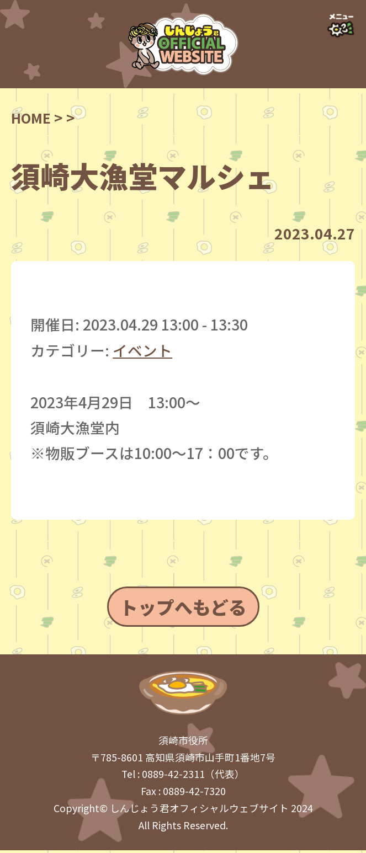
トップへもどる (183, 608)
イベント (142, 350)
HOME (32, 117)
